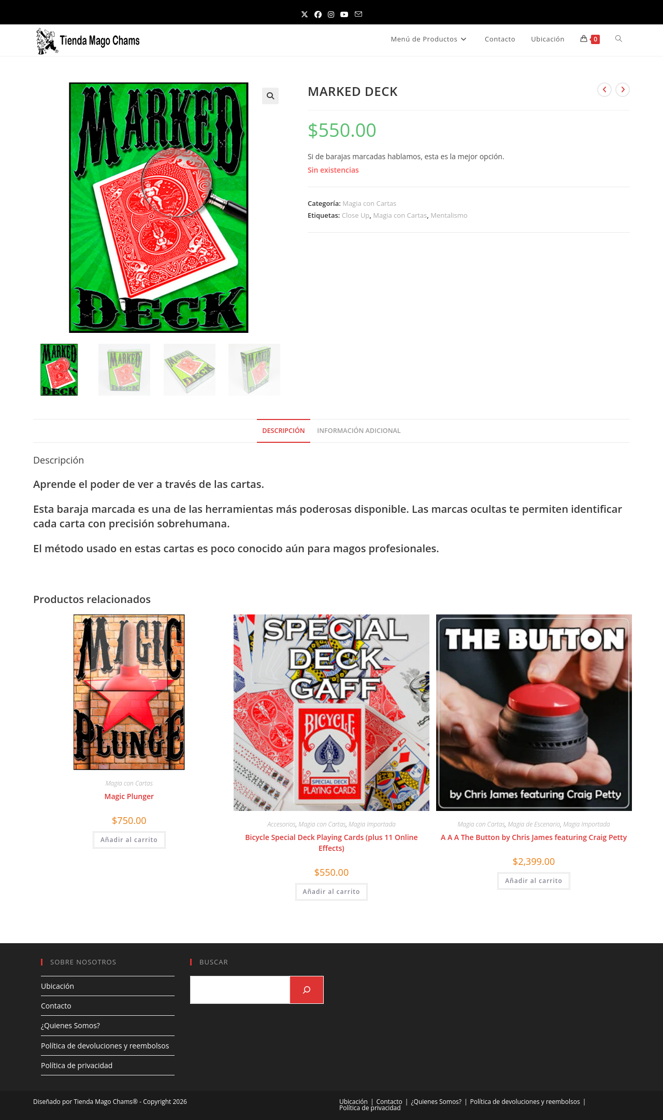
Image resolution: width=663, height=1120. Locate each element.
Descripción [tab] (283, 430)
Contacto (56, 1006)
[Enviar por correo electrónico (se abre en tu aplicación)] (358, 14)
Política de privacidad (76, 1065)
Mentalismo (448, 215)
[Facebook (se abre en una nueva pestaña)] (318, 14)
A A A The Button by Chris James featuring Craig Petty (534, 837)
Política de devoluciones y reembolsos (105, 1046)
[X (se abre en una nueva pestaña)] (304, 14)
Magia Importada (372, 824)
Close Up (356, 215)
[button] (270, 96)
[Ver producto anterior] (604, 89)
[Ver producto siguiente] (622, 89)
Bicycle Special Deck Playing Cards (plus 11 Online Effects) (331, 842)
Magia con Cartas (369, 203)
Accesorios (281, 824)
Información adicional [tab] (358, 430)
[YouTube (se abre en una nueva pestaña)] (344, 14)
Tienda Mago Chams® (106, 1101)
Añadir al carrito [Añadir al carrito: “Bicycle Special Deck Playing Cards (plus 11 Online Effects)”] (332, 891)
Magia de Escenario (534, 824)
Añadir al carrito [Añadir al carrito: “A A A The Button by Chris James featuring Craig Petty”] (534, 880)
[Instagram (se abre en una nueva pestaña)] (331, 14)
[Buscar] (307, 990)
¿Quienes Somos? (70, 1025)
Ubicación (57, 986)
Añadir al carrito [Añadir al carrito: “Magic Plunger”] (129, 839)
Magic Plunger (129, 796)
